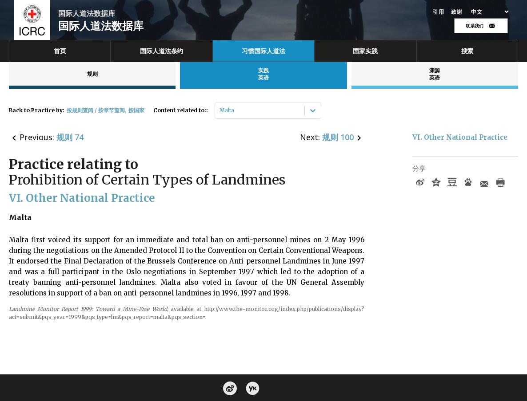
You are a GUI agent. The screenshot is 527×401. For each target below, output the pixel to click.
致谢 (456, 12)
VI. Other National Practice (459, 137)
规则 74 (70, 137)
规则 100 (338, 137)
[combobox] (220, 110)
